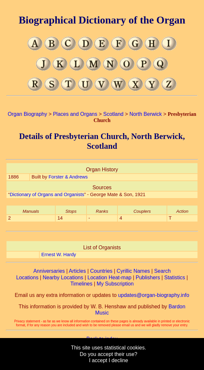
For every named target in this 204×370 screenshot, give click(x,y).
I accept (98, 360)
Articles (77, 271)
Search (162, 271)
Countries (101, 271)
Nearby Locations (63, 277)
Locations (27, 277)
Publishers (148, 277)
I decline (118, 360)
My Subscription (115, 283)
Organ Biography (27, 114)
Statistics (174, 277)
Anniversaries (49, 271)
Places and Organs (75, 114)
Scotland (113, 114)
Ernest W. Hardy (58, 254)
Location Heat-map (109, 277)
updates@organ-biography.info (153, 295)
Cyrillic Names (133, 271)
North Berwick (145, 114)
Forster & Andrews (68, 176)
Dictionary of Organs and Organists (47, 194)
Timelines (81, 283)
